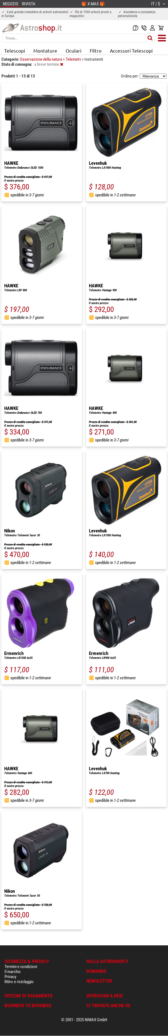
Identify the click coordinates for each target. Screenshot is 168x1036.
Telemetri (74, 59)
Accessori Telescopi (131, 50)
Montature (45, 50)
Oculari (73, 50)
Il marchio (12, 971)
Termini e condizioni (20, 966)
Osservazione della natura (41, 59)
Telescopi (14, 50)
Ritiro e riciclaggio (19, 981)
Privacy (10, 976)
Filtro (96, 50)
